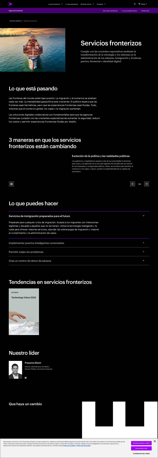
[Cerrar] (155, 441)
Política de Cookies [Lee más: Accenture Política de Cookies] (69, 445)
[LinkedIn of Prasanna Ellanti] (25, 377)
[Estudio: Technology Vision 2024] (24, 311)
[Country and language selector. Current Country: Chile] (143, 4)
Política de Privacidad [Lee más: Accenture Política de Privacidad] (83, 445)
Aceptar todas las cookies (141, 443)
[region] (79, 448)
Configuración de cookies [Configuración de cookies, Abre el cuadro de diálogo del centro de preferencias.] (141, 453)
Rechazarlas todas (141, 448)
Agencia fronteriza (16, 10)
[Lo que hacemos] (55, 4)
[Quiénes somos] (87, 4)
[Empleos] (101, 4)
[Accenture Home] (15, 4)
